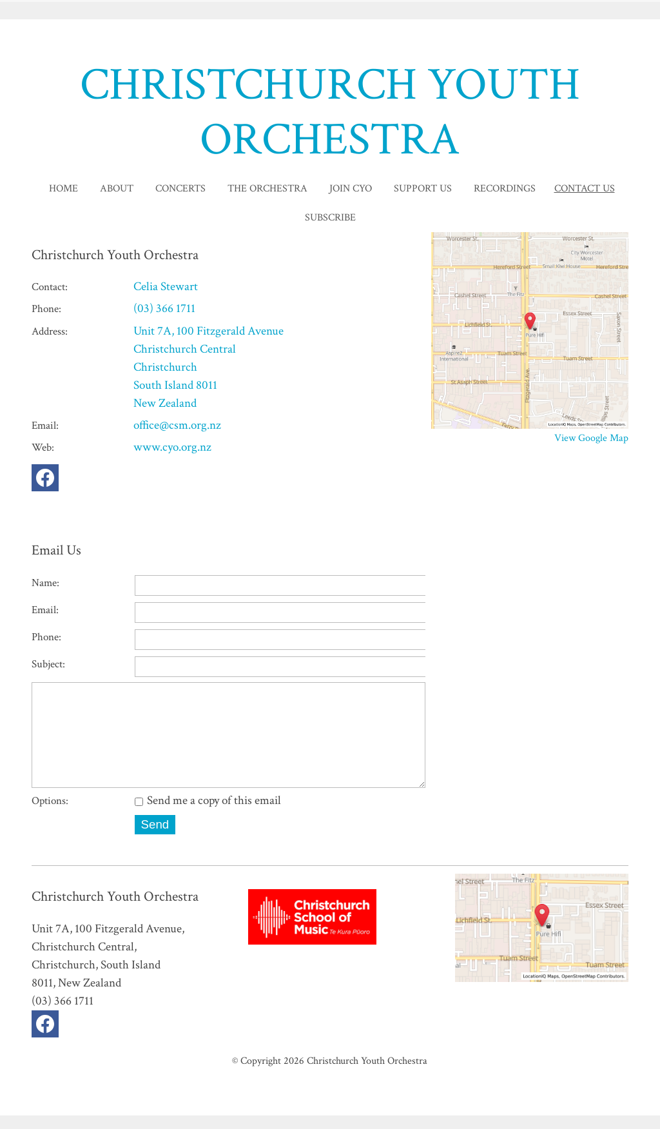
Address (48, 331)
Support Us (423, 188)
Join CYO (350, 188)
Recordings (505, 188)
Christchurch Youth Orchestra (367, 1074)
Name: (45, 583)
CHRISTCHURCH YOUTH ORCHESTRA (330, 112)
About (116, 188)
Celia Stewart (165, 287)
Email (44, 425)
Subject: (48, 664)
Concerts (180, 188)
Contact (48, 287)
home (63, 188)
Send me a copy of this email (208, 814)
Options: (50, 814)
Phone (45, 309)
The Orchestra (267, 188)
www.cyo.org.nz (172, 447)
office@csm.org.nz (177, 425)
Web (42, 447)
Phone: (46, 637)
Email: (45, 610)
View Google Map (591, 437)
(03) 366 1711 (164, 308)
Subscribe (330, 217)
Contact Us (584, 188)
